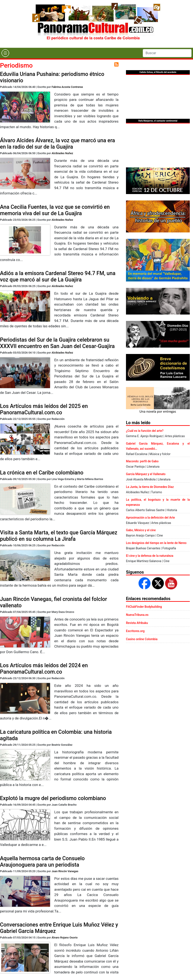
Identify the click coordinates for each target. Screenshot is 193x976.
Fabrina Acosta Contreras (67, 86)
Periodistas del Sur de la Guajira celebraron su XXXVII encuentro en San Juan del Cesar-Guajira (57, 343)
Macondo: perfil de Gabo (142, 461)
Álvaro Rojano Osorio (64, 937)
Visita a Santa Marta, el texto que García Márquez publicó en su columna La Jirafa (58, 535)
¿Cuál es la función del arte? (144, 430)
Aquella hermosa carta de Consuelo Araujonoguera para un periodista (42, 861)
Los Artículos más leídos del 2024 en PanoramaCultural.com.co (44, 668)
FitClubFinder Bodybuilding (144, 606)
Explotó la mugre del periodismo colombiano (53, 798)
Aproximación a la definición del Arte (150, 517)
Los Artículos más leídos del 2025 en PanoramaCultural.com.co (44, 409)
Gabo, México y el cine (141, 530)
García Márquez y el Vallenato (146, 474)
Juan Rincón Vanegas (64, 871)
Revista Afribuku (137, 623)
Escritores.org (135, 631)
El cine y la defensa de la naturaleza (149, 555)
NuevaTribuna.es (137, 614)
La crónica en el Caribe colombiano (41, 473)
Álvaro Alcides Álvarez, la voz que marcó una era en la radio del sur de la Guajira (57, 143)
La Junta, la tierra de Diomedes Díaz (150, 487)
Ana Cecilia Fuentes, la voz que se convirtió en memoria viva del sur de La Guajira (55, 210)
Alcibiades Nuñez (62, 153)
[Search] (167, 53)
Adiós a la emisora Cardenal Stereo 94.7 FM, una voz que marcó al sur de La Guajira (57, 276)
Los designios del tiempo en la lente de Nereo (156, 543)
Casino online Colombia (141, 639)
